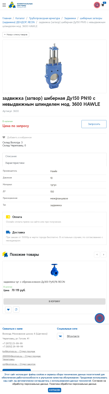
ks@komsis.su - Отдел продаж (18, 351)
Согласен (54, 390)
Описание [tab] (11, 156)
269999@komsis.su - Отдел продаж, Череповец (21, 358)
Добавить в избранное (17, 137)
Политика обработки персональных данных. (73, 383)
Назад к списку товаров (15, 34)
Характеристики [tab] (14, 162)
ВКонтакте (68, 336)
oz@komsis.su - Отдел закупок (19, 364)
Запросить (94, 124)
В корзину (54, 301)
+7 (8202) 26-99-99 (12, 346)
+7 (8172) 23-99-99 (12, 343)
